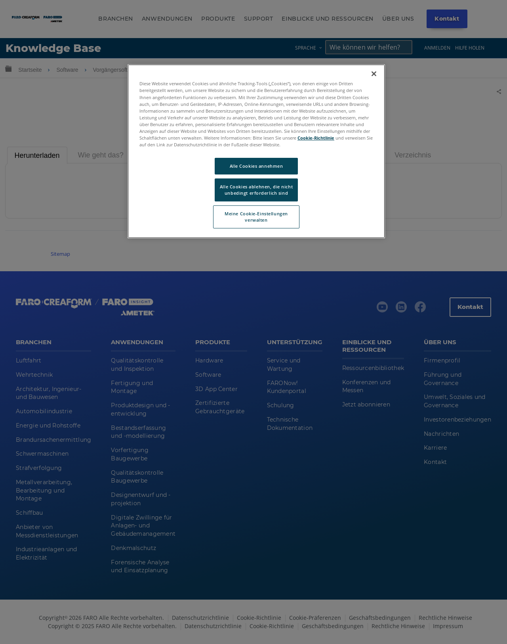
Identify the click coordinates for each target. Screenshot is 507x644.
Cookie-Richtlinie (315, 138)
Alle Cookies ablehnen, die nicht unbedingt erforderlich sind (256, 190)
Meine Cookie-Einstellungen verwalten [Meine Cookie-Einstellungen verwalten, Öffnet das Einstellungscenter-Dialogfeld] (256, 217)
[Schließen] (374, 73)
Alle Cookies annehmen (256, 166)
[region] (256, 151)
